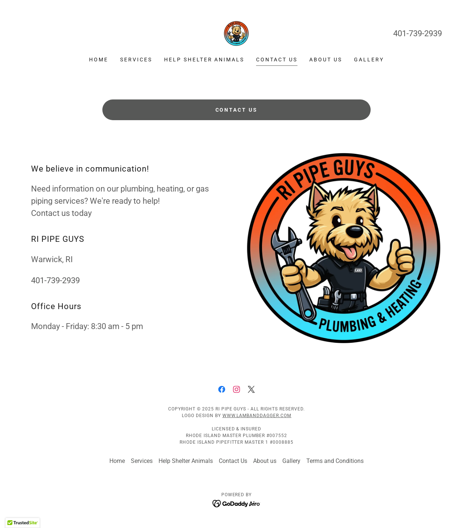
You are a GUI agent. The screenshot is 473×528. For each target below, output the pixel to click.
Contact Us (236, 110)
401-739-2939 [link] (417, 33)
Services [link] (136, 59)
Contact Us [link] (276, 59)
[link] (236, 33)
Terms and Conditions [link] (335, 460)
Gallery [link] (369, 59)
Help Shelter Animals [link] (204, 59)
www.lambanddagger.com (257, 415)
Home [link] (98, 59)
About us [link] (325, 59)
